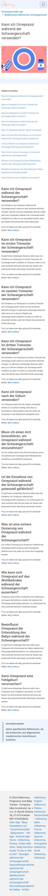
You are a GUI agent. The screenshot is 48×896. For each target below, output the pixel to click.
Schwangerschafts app (12, 11)
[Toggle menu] (43, 4)
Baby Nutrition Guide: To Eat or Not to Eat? (21, 850)
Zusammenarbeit (20, 829)
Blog (24, 822)
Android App (22, 836)
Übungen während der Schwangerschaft (19, 857)
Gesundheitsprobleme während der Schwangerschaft (21, 868)
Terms (12, 840)
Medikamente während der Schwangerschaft (25, 15)
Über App (14, 822)
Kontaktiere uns (18, 825)
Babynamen (17, 832)
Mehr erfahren (13, 230)
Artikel (25, 889)
